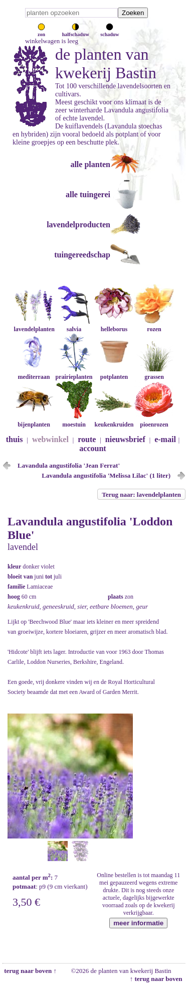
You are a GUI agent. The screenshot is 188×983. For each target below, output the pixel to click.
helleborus (113, 325)
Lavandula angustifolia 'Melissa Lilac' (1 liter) (106, 475)
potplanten (113, 373)
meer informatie (138, 923)
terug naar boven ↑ (30, 970)
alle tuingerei (88, 194)
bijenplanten (33, 420)
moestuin (73, 420)
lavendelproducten (78, 224)
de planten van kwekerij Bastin (105, 63)
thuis (14, 439)
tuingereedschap (82, 254)
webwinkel (50, 439)
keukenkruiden (113, 420)
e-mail (165, 439)
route (87, 439)
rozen (153, 325)
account (92, 448)
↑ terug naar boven (157, 978)
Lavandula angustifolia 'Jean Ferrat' (69, 465)
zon (41, 31)
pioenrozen (153, 420)
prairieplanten (73, 373)
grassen (153, 373)
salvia (73, 325)
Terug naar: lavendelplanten (141, 494)
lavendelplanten (34, 325)
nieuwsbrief (125, 439)
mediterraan (33, 373)
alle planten (90, 164)
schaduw (109, 31)
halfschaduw (75, 31)
